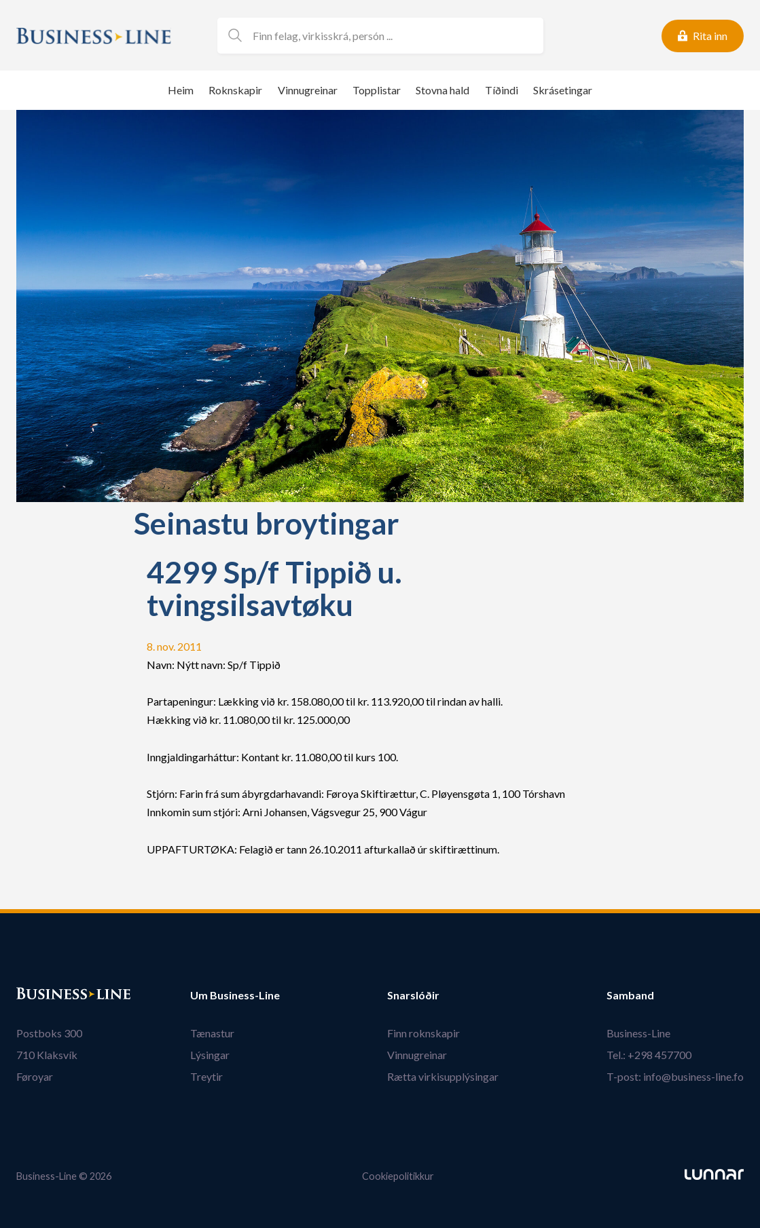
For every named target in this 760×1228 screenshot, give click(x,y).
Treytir (206, 1076)
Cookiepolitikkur (398, 1176)
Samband (630, 995)
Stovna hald (442, 89)
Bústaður (40, 995)
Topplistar (376, 89)
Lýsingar (210, 1054)
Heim (181, 89)
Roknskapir (235, 89)
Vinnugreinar (308, 89)
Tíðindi (501, 89)
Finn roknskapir (423, 1032)
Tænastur (212, 1032)
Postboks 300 (49, 1032)
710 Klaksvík (46, 1054)
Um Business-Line (235, 995)
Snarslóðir (413, 995)
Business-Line (638, 1032)
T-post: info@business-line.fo (675, 1076)
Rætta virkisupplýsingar (443, 1076)
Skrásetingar (562, 89)
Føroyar (34, 1076)
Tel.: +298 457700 (649, 1054)
